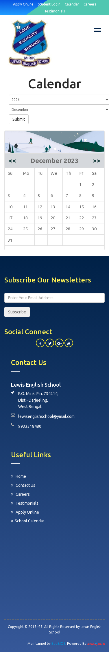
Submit (18, 119)
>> (96, 160)
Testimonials (24, 503)
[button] (97, 30)
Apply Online (25, 512)
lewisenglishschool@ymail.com (46, 416)
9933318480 (29, 426)
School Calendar (27, 521)
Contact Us (23, 485)
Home (18, 476)
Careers (20, 494)
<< (12, 160)
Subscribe (17, 312)
